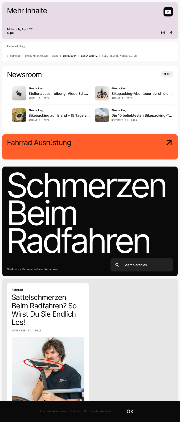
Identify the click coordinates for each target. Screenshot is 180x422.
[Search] (117, 264)
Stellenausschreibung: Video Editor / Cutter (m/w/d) (73, 93)
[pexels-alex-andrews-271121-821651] (19, 88)
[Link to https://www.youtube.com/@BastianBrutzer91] (168, 11)
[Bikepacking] (102, 110)
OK (130, 411)
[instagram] (163, 32)
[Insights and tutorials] (167, 74)
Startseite (13, 269)
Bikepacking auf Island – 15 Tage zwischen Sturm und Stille (78, 115)
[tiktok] (171, 32)
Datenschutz (89, 55)
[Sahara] (102, 88)
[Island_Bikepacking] (19, 110)
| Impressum (67, 55)
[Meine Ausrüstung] (153, 147)
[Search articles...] (141, 264)
